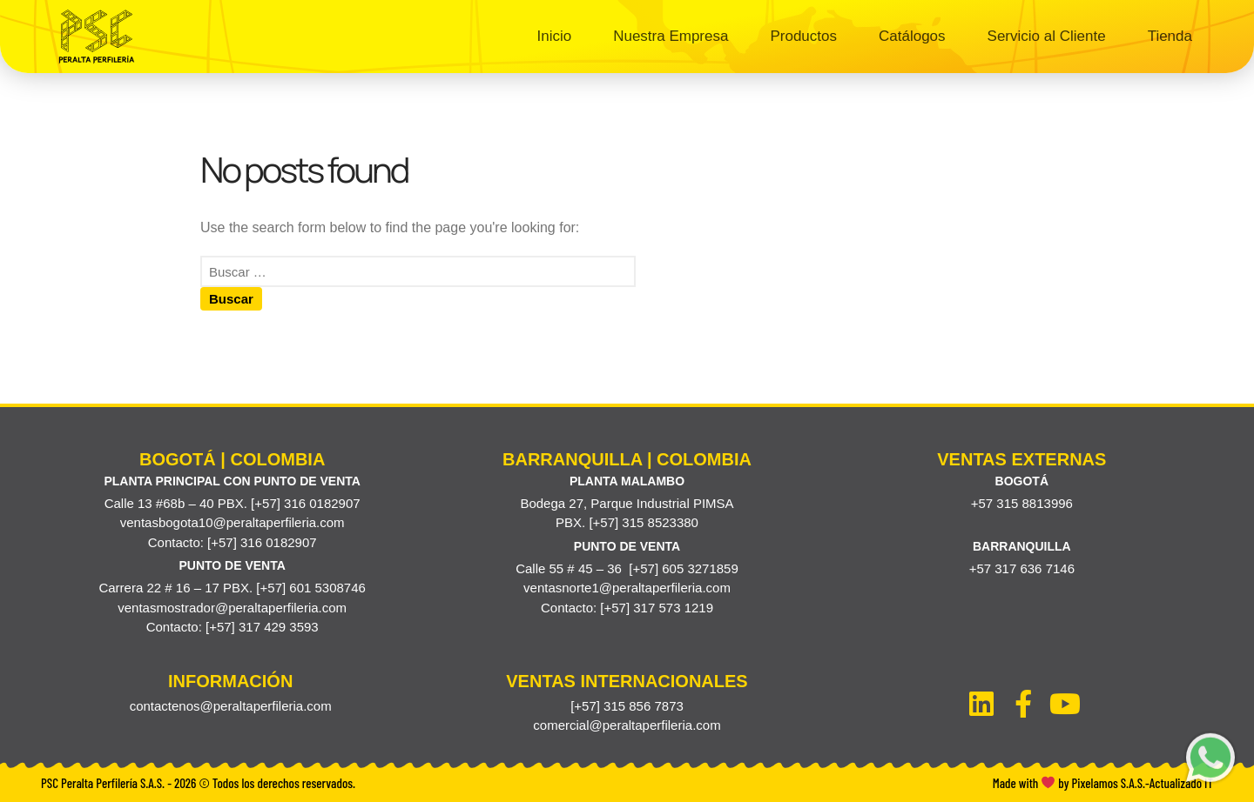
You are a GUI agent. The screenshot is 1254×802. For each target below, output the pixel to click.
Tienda (1170, 36)
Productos (803, 36)
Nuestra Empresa (670, 36)
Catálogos (912, 36)
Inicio (553, 36)
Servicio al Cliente (1047, 36)
